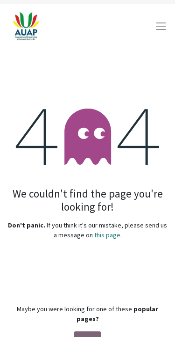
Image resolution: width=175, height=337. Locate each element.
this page (107, 235)
